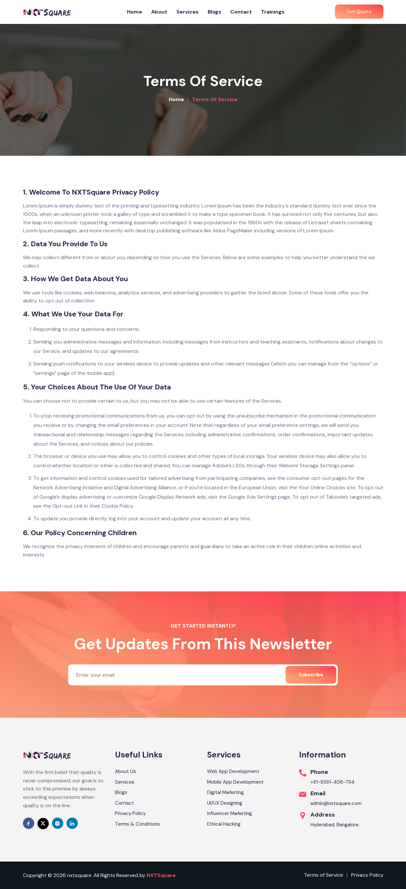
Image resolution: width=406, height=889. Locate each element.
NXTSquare (161, 875)
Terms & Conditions (137, 824)
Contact (241, 11)
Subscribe (310, 675)
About (159, 11)
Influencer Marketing (229, 813)
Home (134, 11)
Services (187, 11)
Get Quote (359, 11)
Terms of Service (323, 875)
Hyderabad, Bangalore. (334, 824)
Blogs (214, 11)
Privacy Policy (130, 813)
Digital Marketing (225, 792)
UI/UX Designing (224, 803)
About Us (125, 771)
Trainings (273, 11)
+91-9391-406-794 (332, 782)
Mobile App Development (235, 782)
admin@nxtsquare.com (336, 803)
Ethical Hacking (224, 824)
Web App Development (233, 771)
